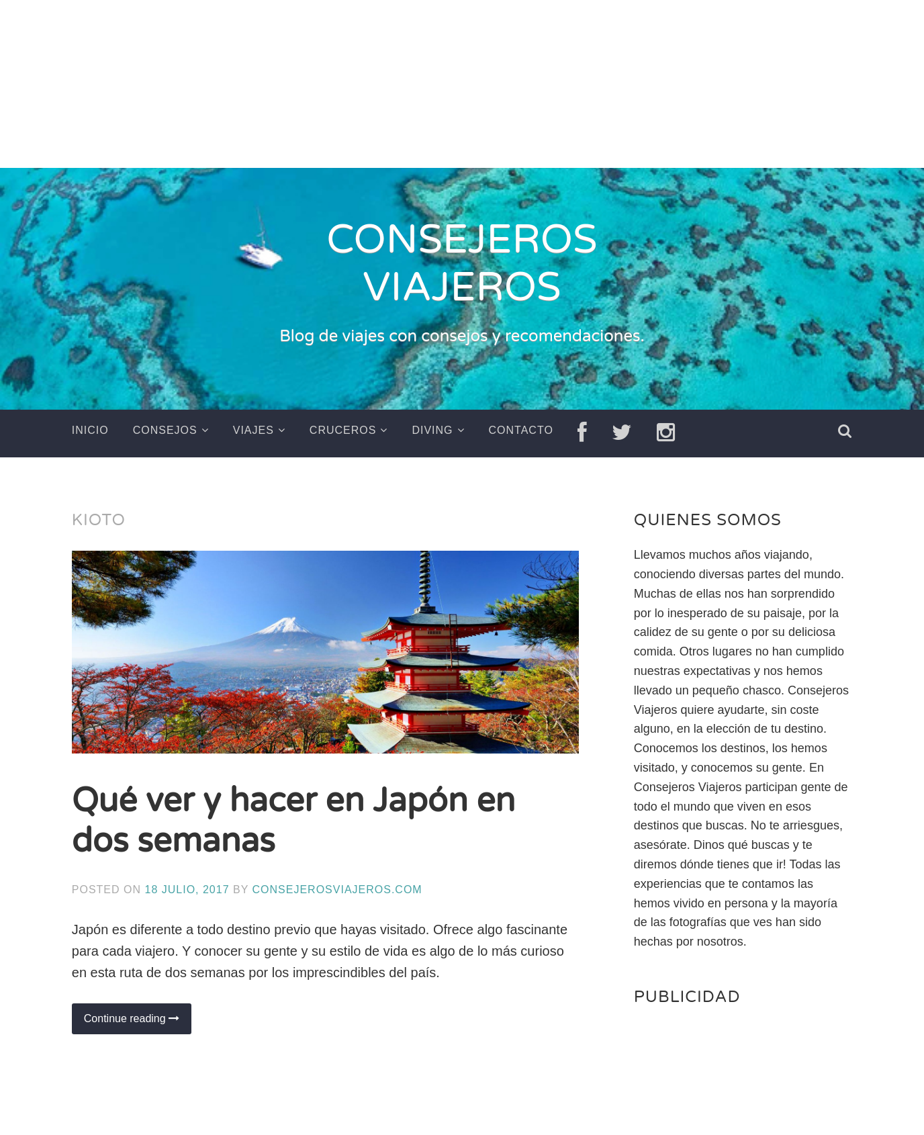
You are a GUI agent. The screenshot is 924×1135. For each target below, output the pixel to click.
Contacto (521, 430)
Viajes (253, 430)
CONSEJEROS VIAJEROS (461, 264)
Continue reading (137, 1022)
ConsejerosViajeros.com (337, 889)
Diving (432, 430)
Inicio (90, 430)
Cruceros (343, 430)
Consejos (165, 430)
